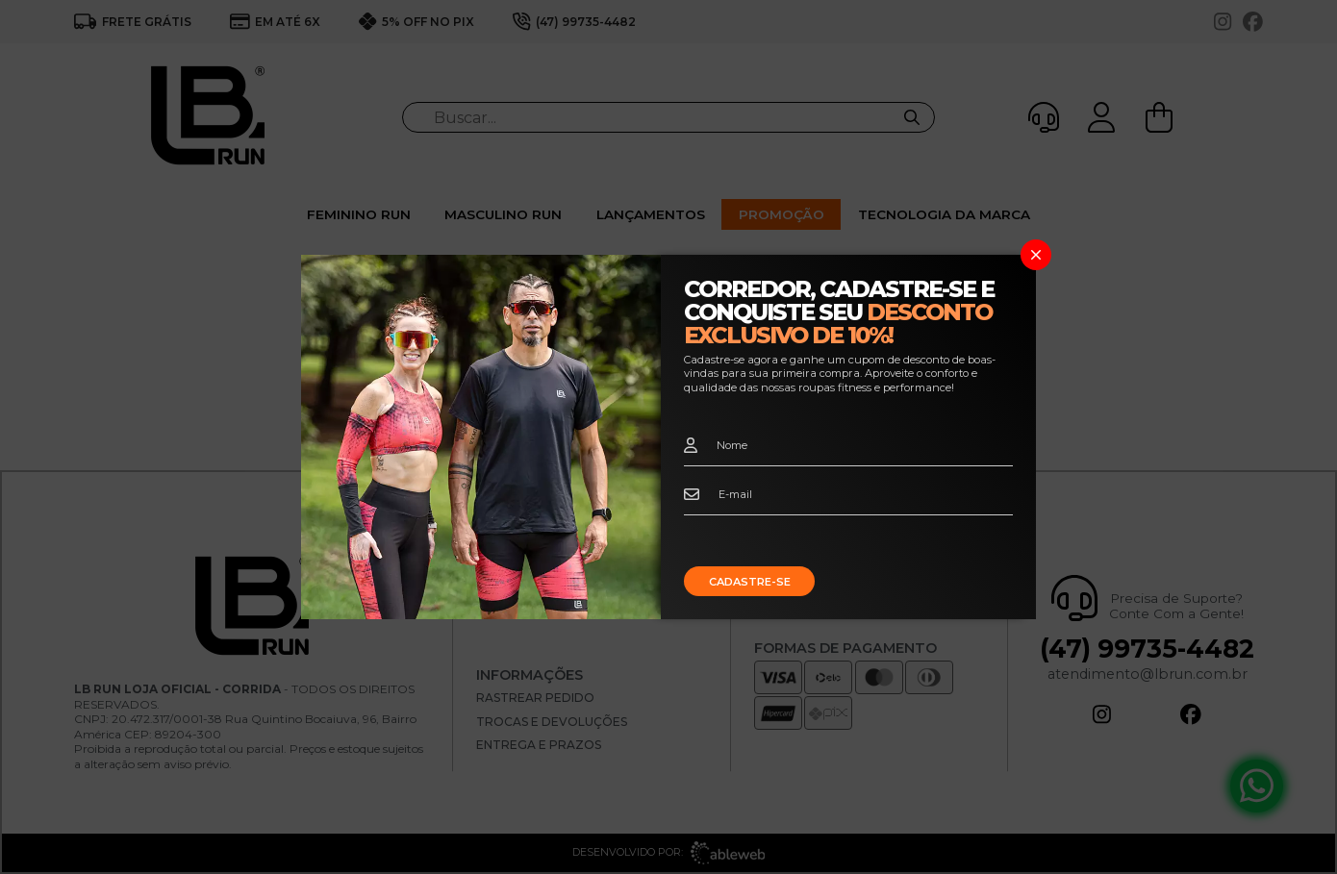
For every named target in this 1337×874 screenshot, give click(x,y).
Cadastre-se (750, 581)
